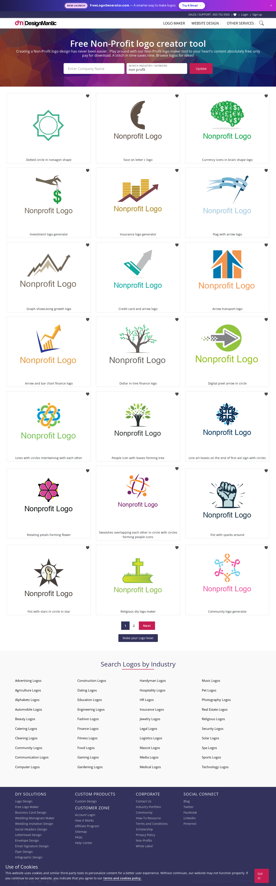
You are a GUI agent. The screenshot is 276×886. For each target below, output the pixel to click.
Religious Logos (213, 719)
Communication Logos (32, 757)
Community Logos (28, 748)
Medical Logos (150, 767)
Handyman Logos (153, 680)
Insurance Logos (152, 709)
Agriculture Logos (28, 690)
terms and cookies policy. (122, 878)
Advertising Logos (28, 680)
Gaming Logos (88, 757)
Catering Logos (26, 728)
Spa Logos (209, 748)
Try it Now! (192, 6)
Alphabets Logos (27, 700)
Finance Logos (88, 728)
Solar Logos (210, 738)
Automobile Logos (28, 709)
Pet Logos (209, 690)
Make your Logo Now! (138, 638)
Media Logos (149, 757)
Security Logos (212, 728)
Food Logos (86, 748)
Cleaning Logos (26, 738)
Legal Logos (148, 728)
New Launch (76, 5)
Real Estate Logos (214, 709)
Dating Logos (87, 690)
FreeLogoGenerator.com (109, 5)
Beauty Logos (25, 719)
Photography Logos (216, 700)
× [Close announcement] (271, 5)
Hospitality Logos (152, 690)
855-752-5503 (221, 14)
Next (147, 625)
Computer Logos (27, 767)
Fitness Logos (87, 738)
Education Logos (89, 700)
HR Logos (147, 700)
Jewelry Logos (150, 719)
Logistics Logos (151, 738)
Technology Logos (215, 767)
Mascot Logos (150, 748)
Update (201, 68)
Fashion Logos (88, 719)
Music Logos (211, 680)
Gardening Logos (90, 767)
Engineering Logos (91, 709)
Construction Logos (91, 680)
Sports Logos (211, 757)
